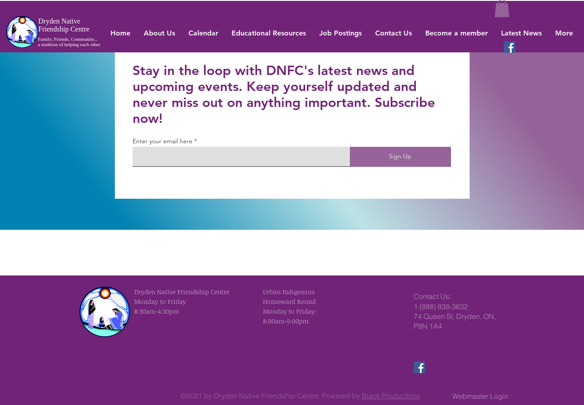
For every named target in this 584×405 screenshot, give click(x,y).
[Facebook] (509, 47)
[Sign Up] (400, 157)
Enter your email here (162, 141)
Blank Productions (391, 395)
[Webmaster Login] (480, 396)
